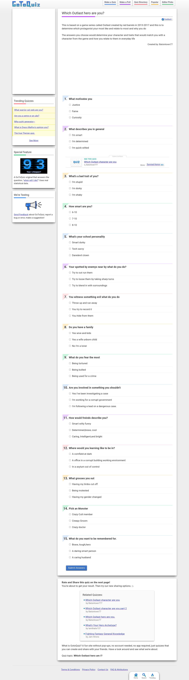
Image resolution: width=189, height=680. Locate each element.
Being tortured (78, 363)
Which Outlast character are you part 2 (106, 608)
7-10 (73, 218)
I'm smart (75, 135)
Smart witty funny (80, 423)
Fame (73, 111)
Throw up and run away (83, 302)
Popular (154, 2)
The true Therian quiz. (24, 133)
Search (144, 676)
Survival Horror (153, 164)
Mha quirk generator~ (24, 121)
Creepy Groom (78, 520)
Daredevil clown (79, 255)
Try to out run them (80, 272)
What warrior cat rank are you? (28, 110)
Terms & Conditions (70, 669)
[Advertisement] (117, 70)
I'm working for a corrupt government (90, 399)
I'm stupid (76, 182)
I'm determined (78, 141)
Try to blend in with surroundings (88, 285)
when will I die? (31, 180)
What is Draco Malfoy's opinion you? (31, 127)
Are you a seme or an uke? (26, 115)
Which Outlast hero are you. (100, 616)
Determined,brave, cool (83, 430)
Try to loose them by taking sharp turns (91, 279)
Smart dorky (77, 242)
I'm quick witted (79, 147)
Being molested (79, 490)
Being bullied (77, 369)
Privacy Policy (88, 669)
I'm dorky (75, 188)
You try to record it (80, 309)
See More (33, 140)
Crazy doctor (77, 527)
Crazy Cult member (81, 514)
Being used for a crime (82, 376)
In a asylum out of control (84, 466)
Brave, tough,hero (80, 544)
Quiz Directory (140, 2)
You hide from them (81, 315)
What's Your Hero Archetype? (101, 625)
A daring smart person (82, 551)
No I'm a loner (78, 345)
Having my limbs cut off (83, 484)
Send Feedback (21, 214)
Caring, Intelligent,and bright (85, 436)
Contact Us (103, 669)
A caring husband (80, 557)
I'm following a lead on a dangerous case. (93, 406)
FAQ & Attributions (119, 669)
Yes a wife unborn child (83, 339)
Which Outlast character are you (100, 162)
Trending (152, 676)
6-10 (73, 212)
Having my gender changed (85, 496)
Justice (74, 104)
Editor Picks (167, 2)
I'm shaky (75, 194)
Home (136, 676)
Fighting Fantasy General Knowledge (105, 633)
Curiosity (75, 117)
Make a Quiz (110, 2)
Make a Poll (125, 2)
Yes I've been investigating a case (88, 393)
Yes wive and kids (80, 333)
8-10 (73, 225)
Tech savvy (76, 248)
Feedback (168, 19)
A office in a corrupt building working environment (97, 460)
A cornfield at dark (80, 453)
